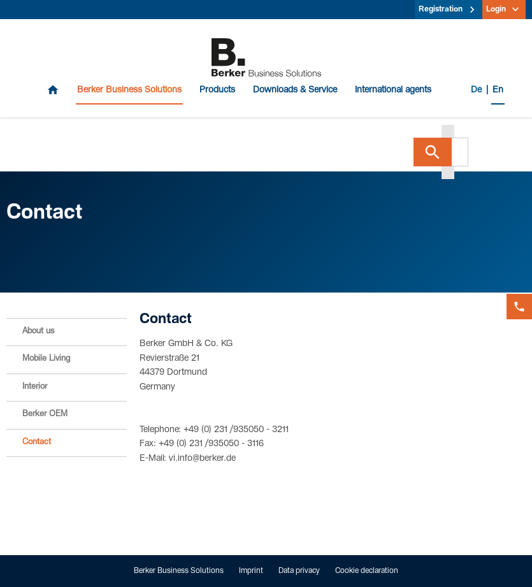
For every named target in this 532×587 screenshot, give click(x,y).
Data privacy (299, 571)
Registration (441, 9)
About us (38, 332)
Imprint (251, 571)
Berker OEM (45, 414)
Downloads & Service (295, 90)
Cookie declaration (366, 571)
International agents (393, 90)
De (476, 90)
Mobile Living (46, 359)
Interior (34, 387)
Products (217, 90)
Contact (36, 442)
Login (496, 9)
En (497, 90)
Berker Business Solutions (129, 90)
